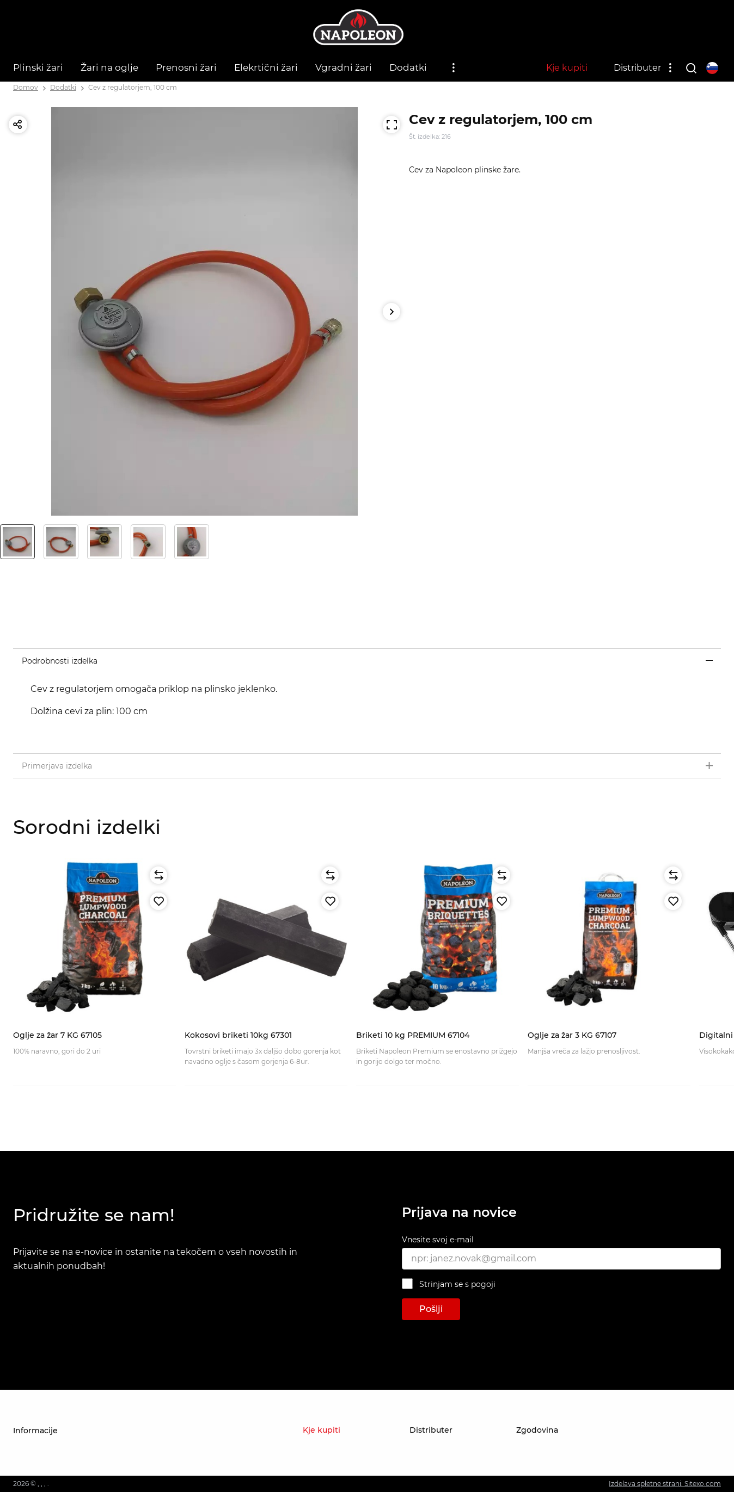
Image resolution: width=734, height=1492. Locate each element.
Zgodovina (537, 1430)
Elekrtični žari (266, 67)
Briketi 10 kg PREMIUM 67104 (412, 1035)
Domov (25, 87)
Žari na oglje (109, 67)
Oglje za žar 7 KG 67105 (57, 1035)
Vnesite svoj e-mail (438, 1240)
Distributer (637, 68)
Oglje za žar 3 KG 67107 (572, 1035)
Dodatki (408, 67)
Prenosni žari (186, 67)
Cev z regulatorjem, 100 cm (132, 87)
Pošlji (431, 1309)
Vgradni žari (343, 67)
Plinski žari (38, 67)
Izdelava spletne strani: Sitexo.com (665, 1483)
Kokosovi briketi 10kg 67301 (238, 1035)
